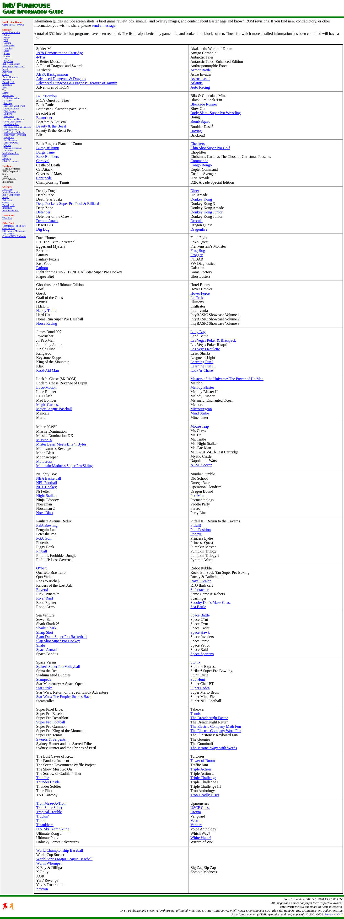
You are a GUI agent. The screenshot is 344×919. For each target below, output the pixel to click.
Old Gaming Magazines (13, 231)
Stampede (43, 679)
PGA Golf (44, 538)
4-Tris (41, 57)
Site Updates (8, 233)
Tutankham (45, 825)
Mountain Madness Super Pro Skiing (64, 466)
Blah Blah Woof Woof (14, 106)
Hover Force (200, 293)
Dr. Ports (8, 113)
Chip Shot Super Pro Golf (210, 148)
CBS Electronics (10, 161)
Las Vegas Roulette (205, 349)
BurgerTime (45, 152)
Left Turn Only (11, 142)
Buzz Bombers (47, 156)
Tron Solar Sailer (49, 808)
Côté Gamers (10, 111)
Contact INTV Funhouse (14, 236)
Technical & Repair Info (14, 225)
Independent (8, 95)
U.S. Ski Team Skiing (53, 829)
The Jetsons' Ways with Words (213, 748)
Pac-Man (197, 496)
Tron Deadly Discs (204, 795)
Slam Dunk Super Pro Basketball (61, 637)
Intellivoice (9, 45)
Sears (5, 155)
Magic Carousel (48, 405)
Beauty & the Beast (51, 126)
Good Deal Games (12, 121)
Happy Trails (46, 310)
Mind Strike (199, 413)
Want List (7, 218)
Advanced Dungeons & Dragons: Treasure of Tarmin (76, 83)
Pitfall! (195, 525)
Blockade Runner (203, 104)
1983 (6, 58)
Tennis (195, 714)
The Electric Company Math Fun (215, 726)
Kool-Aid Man (47, 370)
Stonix (195, 662)
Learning (8, 48)
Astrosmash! (200, 79)
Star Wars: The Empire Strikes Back (63, 697)
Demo (5, 92)
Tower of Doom (202, 761)
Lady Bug (198, 332)
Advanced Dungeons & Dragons (61, 79)
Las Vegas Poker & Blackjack (213, 340)
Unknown (8, 150)
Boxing (196, 131)
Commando (199, 161)
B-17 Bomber (46, 96)
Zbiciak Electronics (13, 148)
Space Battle (200, 615)
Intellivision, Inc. (10, 153)
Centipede (44, 178)
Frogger (196, 255)
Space (6, 50)
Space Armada (47, 650)
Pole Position (200, 530)
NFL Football (46, 483)
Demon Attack (47, 221)
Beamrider (44, 118)
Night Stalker (46, 496)
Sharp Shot (44, 632)
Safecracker (199, 590)
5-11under (8, 100)
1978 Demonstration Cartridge (59, 53)
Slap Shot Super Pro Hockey (58, 641)
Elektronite (9, 116)
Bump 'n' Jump (47, 148)
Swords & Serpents (51, 739)
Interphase (7, 85)
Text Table (7, 189)
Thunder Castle (48, 782)
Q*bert (41, 568)
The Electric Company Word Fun (215, 731)
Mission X (44, 440)
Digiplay (6, 158)
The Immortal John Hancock (17, 127)
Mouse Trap (199, 426)
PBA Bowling (47, 525)
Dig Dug (43, 229)
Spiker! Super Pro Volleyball (58, 666)
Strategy (7, 56)
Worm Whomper (49, 863)
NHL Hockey (46, 487)
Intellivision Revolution (15, 134)
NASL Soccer (201, 465)
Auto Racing (200, 87)
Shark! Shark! (47, 628)
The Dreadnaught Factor (209, 718)
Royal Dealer (200, 581)
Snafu (40, 645)
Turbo (41, 820)
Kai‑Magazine (10, 140)
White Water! (200, 838)
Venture (196, 825)
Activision (7, 71)
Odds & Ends (8, 228)
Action (6, 35)
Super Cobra (200, 688)
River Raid (44, 598)
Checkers (197, 144)
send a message (103, 25)
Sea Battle (198, 607)
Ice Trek (196, 298)
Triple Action (200, 769)
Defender (43, 212)
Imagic (5, 69)
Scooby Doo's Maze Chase (210, 602)
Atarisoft (6, 79)
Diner (194, 191)
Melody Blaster (202, 387)
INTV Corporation (11, 64)
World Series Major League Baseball (64, 859)
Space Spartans (202, 654)
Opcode (7, 145)
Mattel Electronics (11, 32)
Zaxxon (42, 889)
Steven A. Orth (334, 914)
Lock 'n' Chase (201, 370)
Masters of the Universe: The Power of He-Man (226, 379)
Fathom (42, 268)
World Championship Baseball (59, 850)
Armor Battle (200, 70)
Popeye (196, 534)
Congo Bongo (201, 165)
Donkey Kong (201, 199)
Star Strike (44, 688)
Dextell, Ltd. (8, 82)
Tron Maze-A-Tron (51, 803)
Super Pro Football (50, 722)
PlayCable (8, 61)
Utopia (195, 812)
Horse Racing (46, 323)
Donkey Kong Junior (206, 212)
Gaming (7, 43)
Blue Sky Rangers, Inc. (13, 66)
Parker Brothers (9, 77)
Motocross (44, 461)
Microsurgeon (201, 409)
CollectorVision (11, 108)
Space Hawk (200, 632)
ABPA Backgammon (52, 74)
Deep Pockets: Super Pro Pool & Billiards (68, 204)
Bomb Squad (200, 121)
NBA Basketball (48, 478)
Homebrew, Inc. (11, 124)
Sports (7, 53)
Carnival (42, 161)
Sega (4, 87)
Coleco (5, 74)
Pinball (41, 551)
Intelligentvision (11, 129)
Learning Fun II (202, 366)
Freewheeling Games (14, 119)
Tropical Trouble (49, 812)
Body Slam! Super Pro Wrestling (215, 113)
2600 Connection (12, 98)
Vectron (196, 820)
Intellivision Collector (14, 132)
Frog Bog (197, 251)
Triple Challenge (203, 778)
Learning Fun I (201, 362)
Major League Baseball (54, 409)
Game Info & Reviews (13, 24)
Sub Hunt (197, 679)
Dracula (196, 221)
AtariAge (7, 103)
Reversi (42, 590)
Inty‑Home (9, 137)
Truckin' (42, 816)
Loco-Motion (46, 387)
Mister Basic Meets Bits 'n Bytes (61, 444)
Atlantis (196, 83)
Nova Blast (45, 513)
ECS (6, 40)
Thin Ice (42, 778)
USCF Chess (200, 808)
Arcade (6, 37)
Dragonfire (198, 229)
